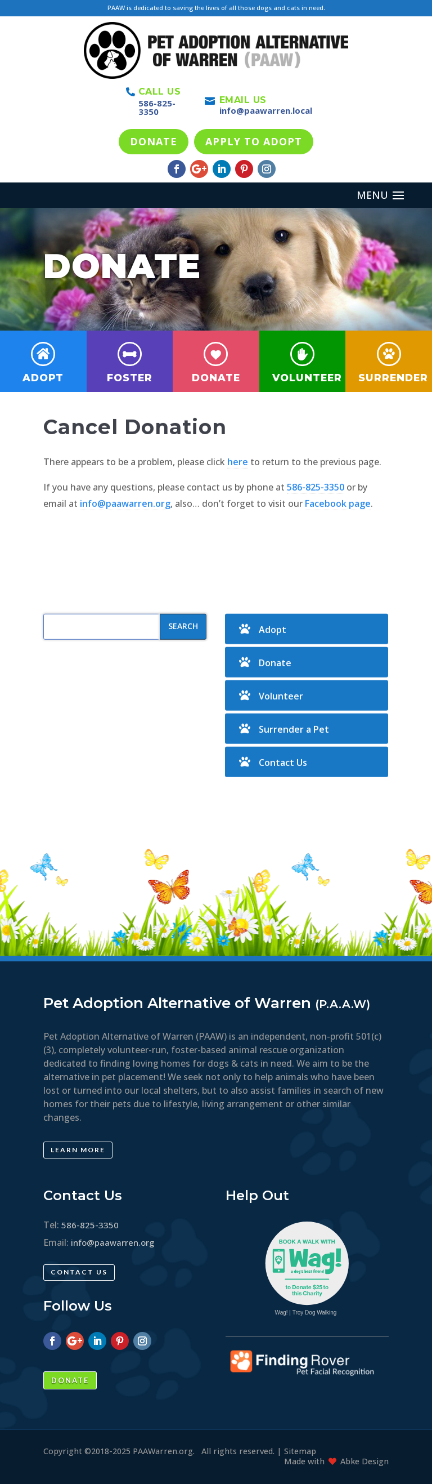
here (237, 498)
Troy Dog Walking (314, 1312)
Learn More (78, 1150)
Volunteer (307, 378)
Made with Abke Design (336, 1461)
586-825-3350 (157, 107)
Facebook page (338, 539)
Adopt (43, 378)
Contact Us (283, 799)
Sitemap (300, 1451)
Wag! (281, 1312)
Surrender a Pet (294, 766)
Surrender (393, 378)
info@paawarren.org (125, 539)
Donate (216, 378)
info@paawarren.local (265, 110)
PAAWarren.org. (164, 1451)
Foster (129, 378)
